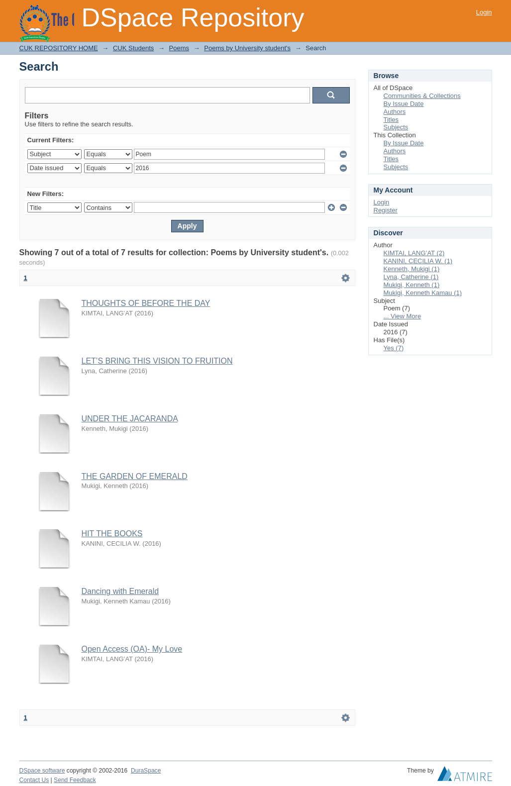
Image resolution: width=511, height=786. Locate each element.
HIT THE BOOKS (112, 533)
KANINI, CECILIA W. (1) (418, 261)
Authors (395, 111)
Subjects (396, 127)
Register (386, 210)
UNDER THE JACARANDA (130, 418)
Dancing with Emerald (120, 591)
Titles (391, 119)
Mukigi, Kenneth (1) (412, 285)
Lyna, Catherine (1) (411, 277)
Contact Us (34, 780)
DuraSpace (146, 770)
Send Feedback (75, 780)
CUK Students (133, 48)
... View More (402, 316)
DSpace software (42, 770)
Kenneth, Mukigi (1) (412, 269)
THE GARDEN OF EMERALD (135, 476)
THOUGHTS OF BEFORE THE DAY (146, 303)
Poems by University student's (247, 48)
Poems (179, 48)
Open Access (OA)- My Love (132, 649)
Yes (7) (394, 348)
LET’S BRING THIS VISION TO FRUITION (157, 361)
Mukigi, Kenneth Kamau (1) (423, 292)
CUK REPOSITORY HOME (58, 48)
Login (484, 12)
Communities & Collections (422, 95)
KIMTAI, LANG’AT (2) (414, 253)
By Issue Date (404, 103)
